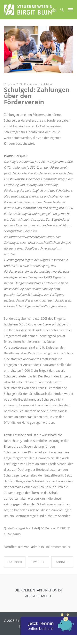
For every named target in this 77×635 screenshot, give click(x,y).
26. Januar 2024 (13, 84)
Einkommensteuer (57, 547)
